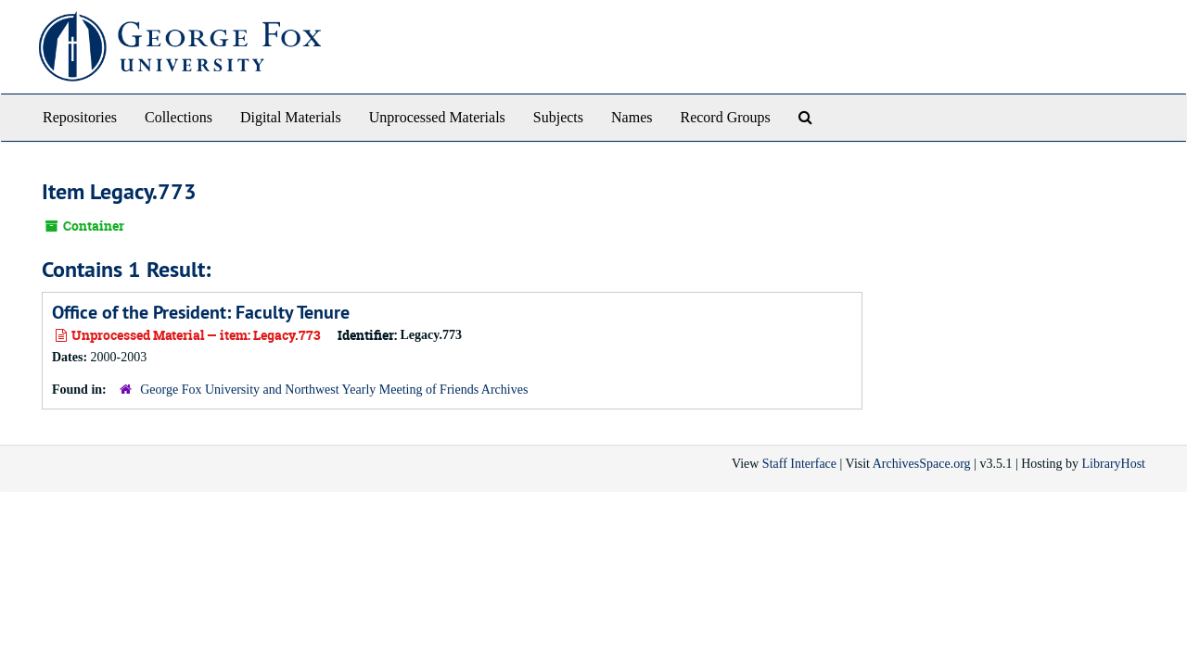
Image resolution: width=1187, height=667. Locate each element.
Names (631, 117)
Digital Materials (290, 117)
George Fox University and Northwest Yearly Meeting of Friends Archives (334, 389)
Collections (178, 117)
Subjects (558, 117)
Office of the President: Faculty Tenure (201, 312)
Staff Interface (799, 464)
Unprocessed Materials (437, 117)
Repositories (80, 117)
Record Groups (725, 117)
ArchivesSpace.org (922, 464)
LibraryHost (1113, 464)
